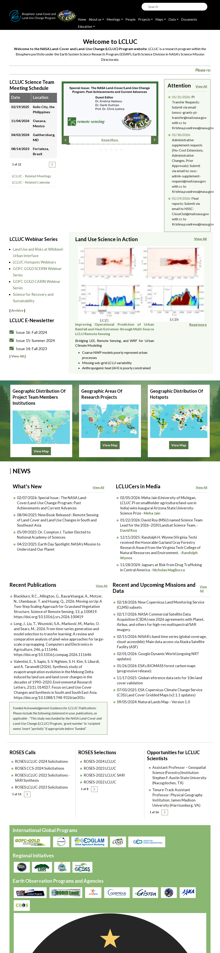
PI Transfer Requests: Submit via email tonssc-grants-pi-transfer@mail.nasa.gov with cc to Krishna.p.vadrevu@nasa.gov (193, 112)
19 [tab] (102, 151)
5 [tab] (89, 145)
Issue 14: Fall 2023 (31, 348)
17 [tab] (151, 145)
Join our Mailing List (179, 920)
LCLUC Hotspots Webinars (34, 262)
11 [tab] (120, 145)
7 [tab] (99, 145)
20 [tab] (107, 151)
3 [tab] (78, 145)
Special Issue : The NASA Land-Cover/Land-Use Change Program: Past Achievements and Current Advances (52, 495)
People (130, 19)
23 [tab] (122, 151)
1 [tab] (68, 145)
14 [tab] (135, 145)
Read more (198, 301)
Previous (65, 140)
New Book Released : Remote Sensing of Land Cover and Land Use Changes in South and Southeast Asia (58, 513)
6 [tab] (94, 145)
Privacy (87, 920)
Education (85, 26)
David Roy (128, 523)
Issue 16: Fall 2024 (31, 332)
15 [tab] (140, 145)
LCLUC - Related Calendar (31, 182)
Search (144, 5)
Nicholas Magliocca (169, 563)
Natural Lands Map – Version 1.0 (164, 695)
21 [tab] (112, 151)
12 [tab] (125, 145)
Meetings (113, 19)
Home (82, 19)
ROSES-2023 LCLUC (100, 761)
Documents (189, 19)
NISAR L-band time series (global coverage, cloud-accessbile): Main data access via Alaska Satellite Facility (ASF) (162, 634)
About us (95, 19)
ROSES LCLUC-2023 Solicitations (41, 780)
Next (154, 140)
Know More (110, 140)
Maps (159, 19)
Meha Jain (152, 506)
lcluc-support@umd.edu (181, 934)
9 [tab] (109, 145)
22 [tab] (117, 151)
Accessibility (135, 925)
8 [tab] (104, 145)
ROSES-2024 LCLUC (100, 754)
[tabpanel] (110, 114)
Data (172, 19)
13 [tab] (130, 145)
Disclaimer (109, 925)
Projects (144, 19)
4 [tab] (84, 145)
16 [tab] (146, 145)
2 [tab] (73, 145)
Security (88, 925)
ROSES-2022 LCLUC (100, 775)
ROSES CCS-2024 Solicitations (39, 761)
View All (201, 86)
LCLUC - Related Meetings (31, 176)
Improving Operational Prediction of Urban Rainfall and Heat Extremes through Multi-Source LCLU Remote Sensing (167, 253)
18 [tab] (156, 145)
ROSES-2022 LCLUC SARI (104, 768)
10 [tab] (115, 145)
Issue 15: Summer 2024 (35, 340)
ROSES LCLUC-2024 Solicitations (41, 754)
